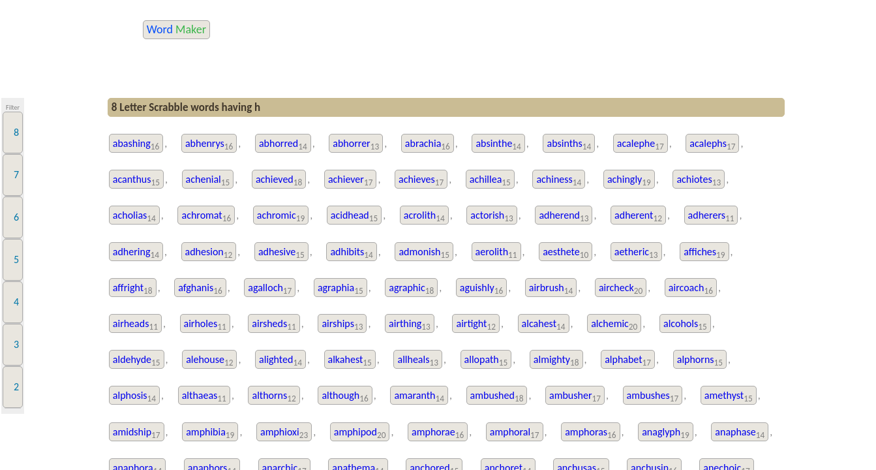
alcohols (685, 324)
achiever (350, 180)
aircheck (620, 288)
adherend (563, 216)
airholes (205, 324)
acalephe (640, 144)
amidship (136, 433)
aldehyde (136, 360)
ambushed (497, 396)
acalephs (712, 144)
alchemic (614, 324)
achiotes (698, 180)
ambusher (575, 396)
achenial (208, 180)
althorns (273, 396)
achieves (421, 180)
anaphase (739, 433)
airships (342, 324)
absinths (569, 144)
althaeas (204, 396)
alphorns (700, 360)
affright (133, 288)
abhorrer (356, 144)
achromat (206, 216)
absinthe (498, 144)
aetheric (636, 252)
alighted (280, 360)
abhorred (283, 144)
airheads (135, 324)
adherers (711, 216)
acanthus (136, 180)
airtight (476, 324)
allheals (417, 360)
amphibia (210, 433)
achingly (629, 180)
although (345, 396)
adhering (136, 252)
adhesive (281, 252)
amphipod (360, 433)
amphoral (514, 433)
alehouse (209, 360)
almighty (556, 360)
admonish (424, 252)
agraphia (340, 288)
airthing (409, 324)
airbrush (551, 288)
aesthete (565, 252)
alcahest (544, 324)
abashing (136, 144)
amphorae (438, 433)
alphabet (628, 360)
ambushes (653, 396)
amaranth (419, 396)
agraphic (411, 288)
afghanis (200, 288)
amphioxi (284, 433)
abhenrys (209, 144)
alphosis (134, 396)
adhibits (351, 252)
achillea (490, 180)
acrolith (424, 216)
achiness (558, 180)
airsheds (273, 324)
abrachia (427, 144)
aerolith (496, 252)
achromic (281, 216)
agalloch (270, 288)
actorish (491, 216)
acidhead (354, 216)
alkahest (350, 360)
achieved (279, 180)
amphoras (590, 433)
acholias (134, 216)
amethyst (728, 396)
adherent (638, 216)
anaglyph (665, 433)
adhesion (209, 252)
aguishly (481, 288)
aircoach (691, 288)
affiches (704, 252)
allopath (486, 360)
